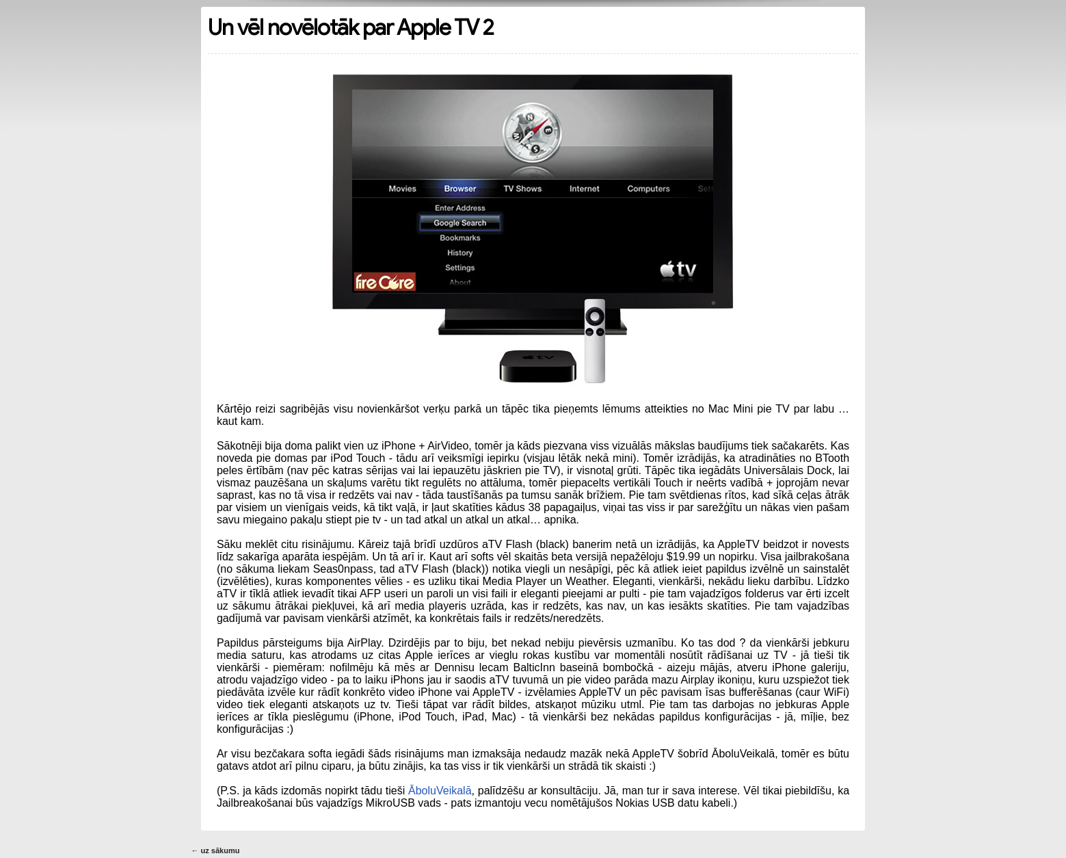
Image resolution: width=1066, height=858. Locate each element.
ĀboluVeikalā (440, 790)
